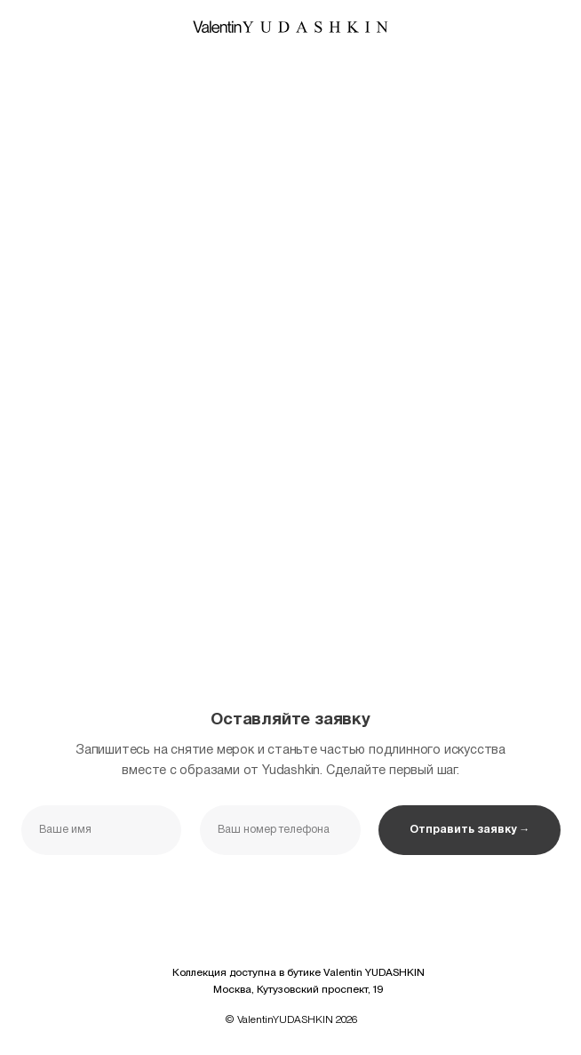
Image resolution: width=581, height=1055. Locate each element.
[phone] (280, 830)
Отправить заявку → (469, 830)
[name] (101, 830)
